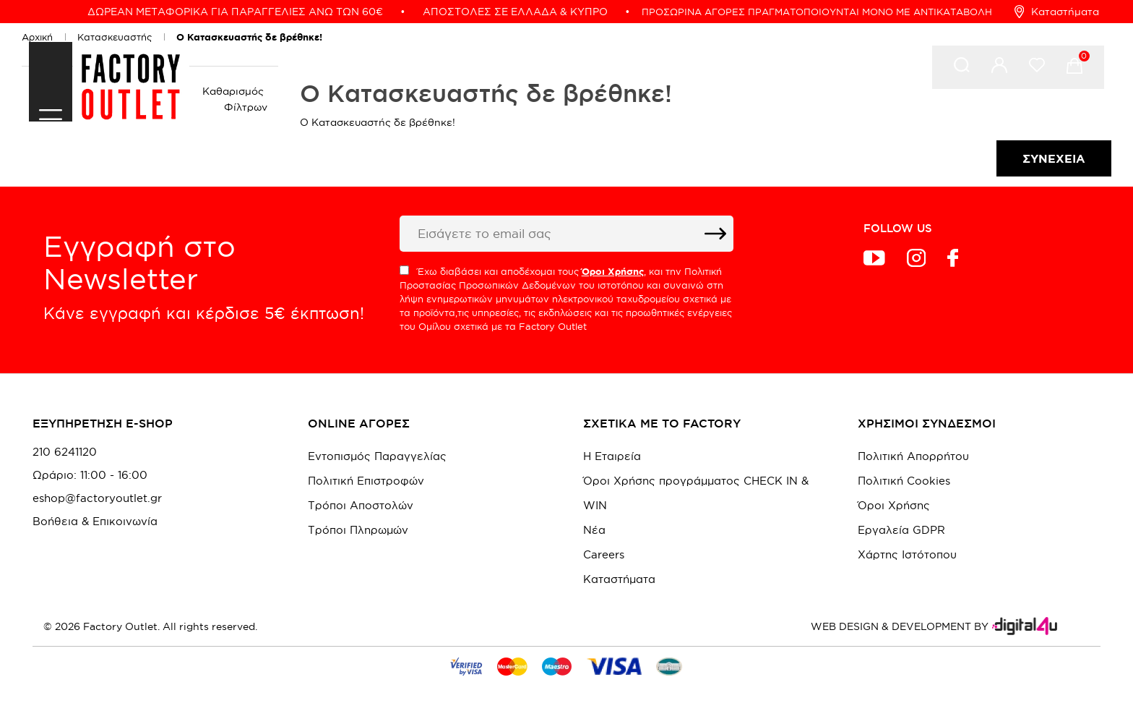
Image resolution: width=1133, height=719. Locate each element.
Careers (603, 554)
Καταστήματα (1056, 11)
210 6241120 (65, 452)
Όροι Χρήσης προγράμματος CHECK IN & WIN (696, 493)
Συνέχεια (1053, 158)
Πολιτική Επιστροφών (366, 481)
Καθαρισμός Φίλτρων (234, 99)
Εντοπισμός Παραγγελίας (377, 456)
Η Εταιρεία (612, 456)
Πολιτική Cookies (904, 481)
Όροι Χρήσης (894, 505)
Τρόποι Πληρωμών (358, 530)
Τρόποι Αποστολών (360, 505)
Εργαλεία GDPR (901, 530)
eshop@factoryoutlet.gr (97, 498)
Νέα (594, 530)
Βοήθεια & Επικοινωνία (95, 521)
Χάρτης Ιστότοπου (907, 554)
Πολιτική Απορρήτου (913, 456)
